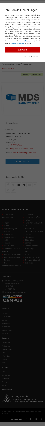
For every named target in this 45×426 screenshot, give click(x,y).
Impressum (27, 56)
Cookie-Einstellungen (18, 43)
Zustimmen (22, 50)
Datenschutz (36, 56)
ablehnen (27, 41)
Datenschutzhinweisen (21, 38)
